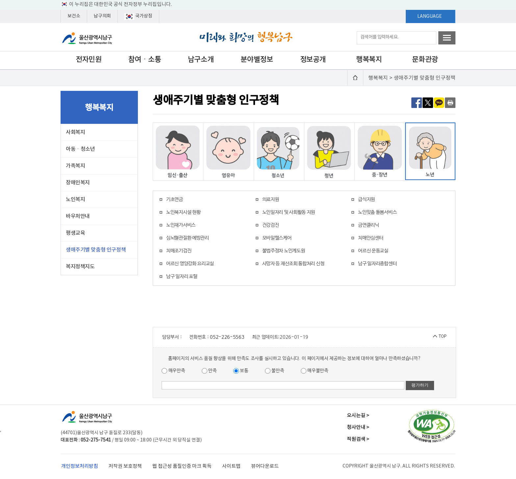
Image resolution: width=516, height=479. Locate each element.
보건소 (73, 16)
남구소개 (201, 59)
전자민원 (88, 59)
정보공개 (313, 59)
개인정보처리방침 (79, 466)
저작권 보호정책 (125, 466)
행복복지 (369, 59)
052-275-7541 (96, 440)
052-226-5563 (227, 337)
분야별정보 (257, 59)
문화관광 (425, 59)
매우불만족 (314, 371)
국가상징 (138, 16)
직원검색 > (358, 439)
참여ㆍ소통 (144, 59)
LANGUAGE (429, 16)
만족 (209, 371)
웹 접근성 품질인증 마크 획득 (182, 466)
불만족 (274, 371)
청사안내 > (358, 427)
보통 (240, 371)
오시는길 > (358, 415)
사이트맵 (231, 466)
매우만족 (173, 371)
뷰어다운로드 (265, 466)
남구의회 (102, 16)
